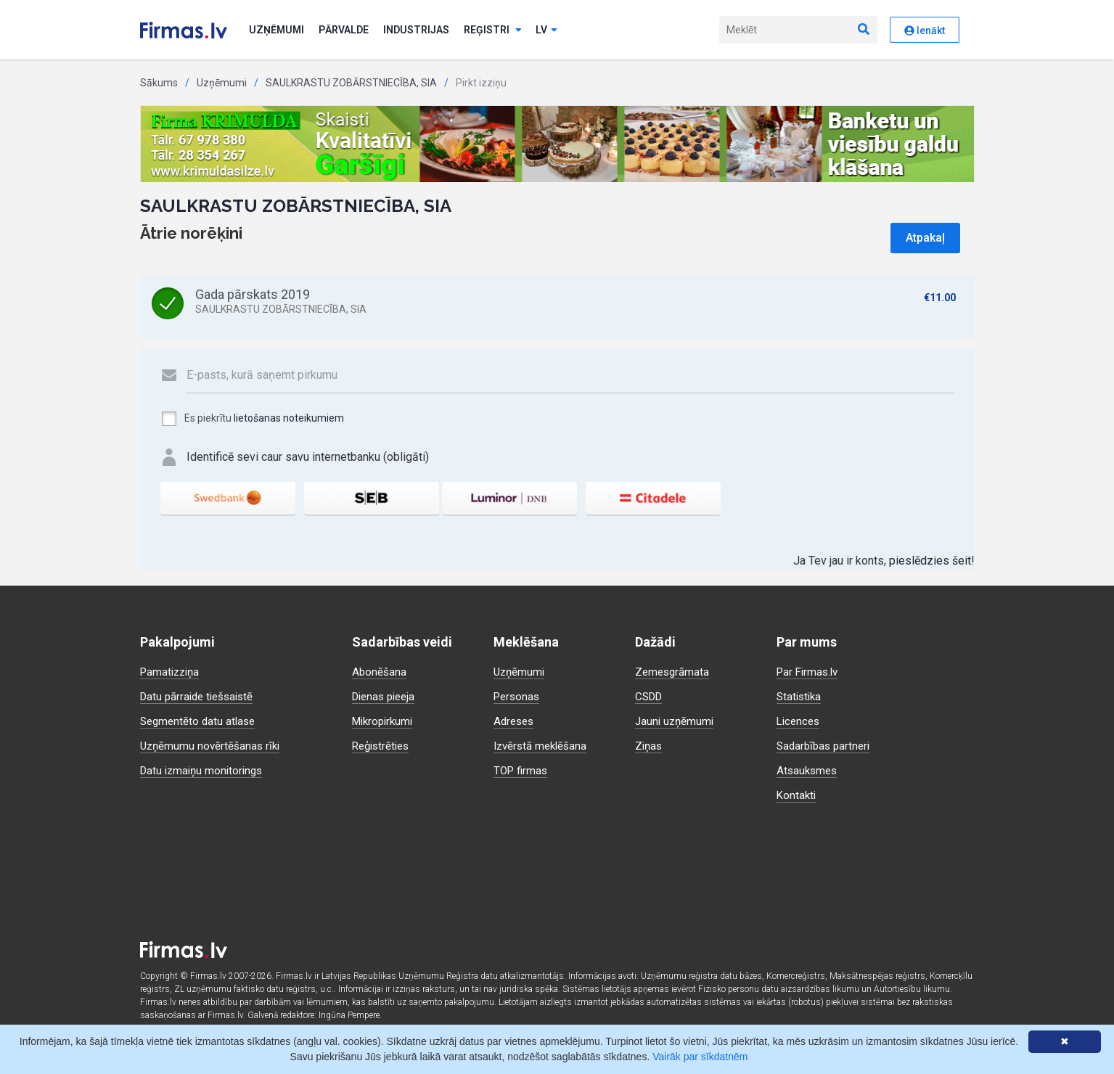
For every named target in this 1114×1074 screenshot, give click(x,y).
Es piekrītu (252, 418)
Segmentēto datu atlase (200, 721)
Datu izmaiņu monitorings (204, 770)
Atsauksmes (808, 770)
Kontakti (797, 795)
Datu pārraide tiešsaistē (200, 696)
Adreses (515, 721)
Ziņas (649, 746)
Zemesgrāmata (674, 672)
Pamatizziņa (172, 672)
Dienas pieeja (386, 696)
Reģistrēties (383, 746)
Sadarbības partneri (826, 746)
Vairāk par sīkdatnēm (700, 1056)
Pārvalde (344, 30)
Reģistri (493, 30)
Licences (800, 721)
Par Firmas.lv (810, 672)
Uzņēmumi (276, 30)
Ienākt (924, 30)
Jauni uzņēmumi (676, 721)
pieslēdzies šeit (930, 560)
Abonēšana (379, 672)
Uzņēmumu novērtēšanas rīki (212, 746)
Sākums (159, 83)
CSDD (650, 696)
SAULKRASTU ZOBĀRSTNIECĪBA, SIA (351, 83)
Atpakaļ (925, 238)
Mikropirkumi (385, 721)
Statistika (800, 696)
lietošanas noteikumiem (289, 418)
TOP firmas (522, 770)
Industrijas (416, 30)
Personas (518, 696)
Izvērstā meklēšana (542, 746)
